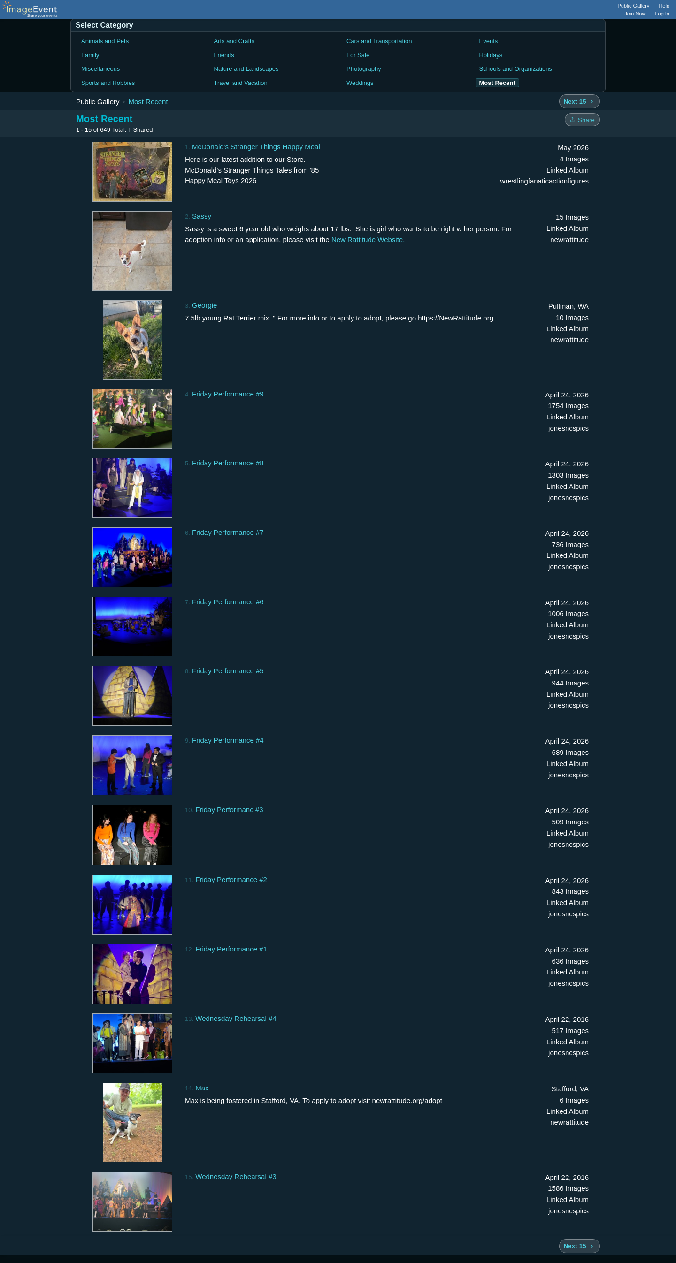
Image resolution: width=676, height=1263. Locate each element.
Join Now (634, 13)
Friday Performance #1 (231, 949)
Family (90, 55)
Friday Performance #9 (228, 394)
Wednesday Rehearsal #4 (235, 1018)
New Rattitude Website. (368, 239)
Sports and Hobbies (108, 82)
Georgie (204, 305)
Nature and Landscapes (246, 68)
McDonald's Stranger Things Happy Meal (256, 147)
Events (488, 41)
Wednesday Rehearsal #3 (235, 1176)
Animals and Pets (105, 41)
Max (201, 1088)
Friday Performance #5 (228, 671)
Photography (363, 68)
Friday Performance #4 (228, 740)
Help (664, 5)
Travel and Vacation (241, 82)
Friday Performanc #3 (229, 810)
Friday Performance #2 (231, 879)
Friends (224, 55)
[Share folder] (582, 119)
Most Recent (148, 102)
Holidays (491, 55)
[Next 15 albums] (579, 101)
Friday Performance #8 (228, 463)
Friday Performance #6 (228, 602)
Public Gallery (634, 5)
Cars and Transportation (379, 41)
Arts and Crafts (234, 41)
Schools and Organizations (515, 68)
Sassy (201, 216)
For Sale (357, 55)
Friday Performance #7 (228, 532)
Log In (662, 13)
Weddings (360, 82)
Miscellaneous (100, 68)
